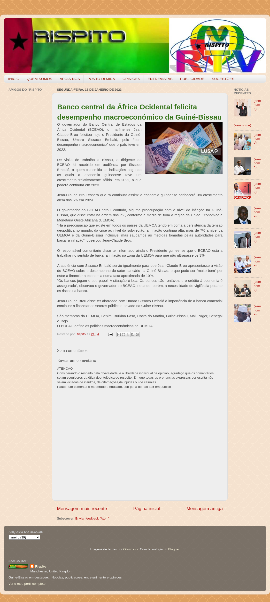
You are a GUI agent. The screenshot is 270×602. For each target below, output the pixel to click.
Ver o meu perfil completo (27, 584)
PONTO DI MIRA (101, 79)
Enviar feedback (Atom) (92, 518)
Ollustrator (130, 549)
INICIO (13, 79)
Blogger (173, 549)
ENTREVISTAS (159, 79)
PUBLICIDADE (192, 79)
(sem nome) (257, 104)
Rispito (40, 566)
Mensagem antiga (204, 508)
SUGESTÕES (223, 79)
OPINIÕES (131, 79)
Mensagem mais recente (82, 508)
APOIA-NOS (70, 79)
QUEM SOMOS (39, 79)
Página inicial (146, 508)
